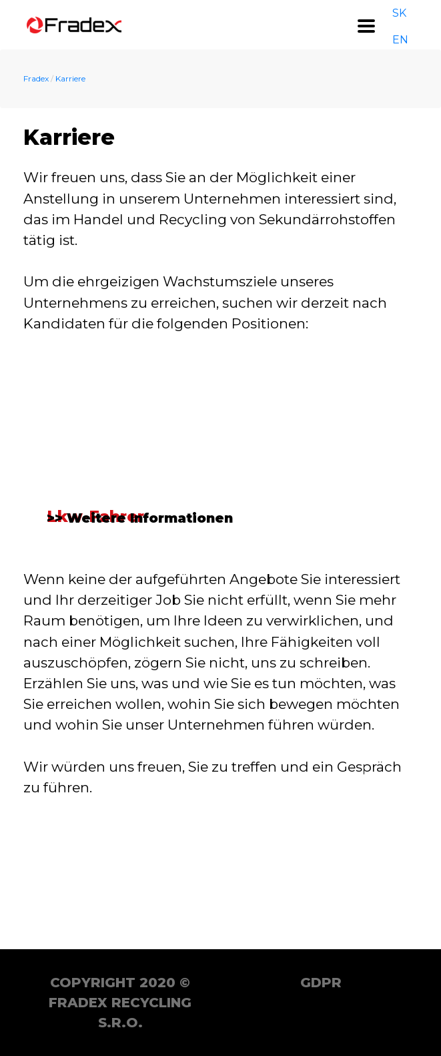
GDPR (321, 983)
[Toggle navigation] (366, 26)
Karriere (70, 78)
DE (416, 24)
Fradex (36, 78)
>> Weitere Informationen (140, 646)
